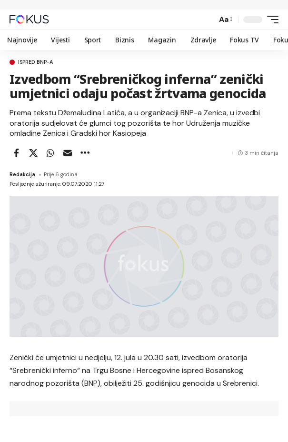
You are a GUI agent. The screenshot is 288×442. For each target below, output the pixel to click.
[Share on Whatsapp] (50, 153)
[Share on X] (33, 153)
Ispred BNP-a (35, 62)
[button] (207, 19)
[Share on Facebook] (16, 153)
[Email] (67, 153)
